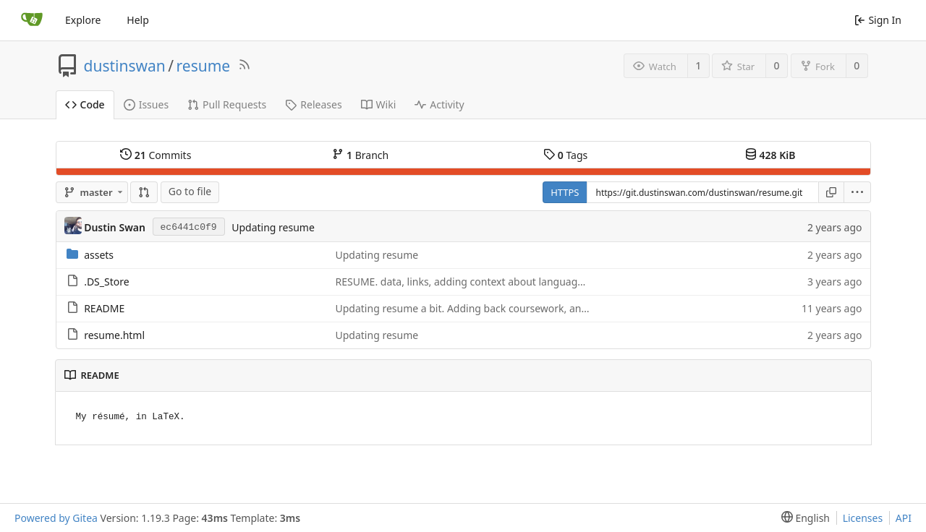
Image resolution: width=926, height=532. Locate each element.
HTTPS (565, 192)
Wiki (378, 104)
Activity (439, 104)
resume (204, 66)
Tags (565, 155)
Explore (83, 20)
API (904, 518)
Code (85, 104)
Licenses (863, 518)
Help (138, 20)
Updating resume (273, 227)
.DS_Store (106, 281)
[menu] (857, 192)
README (104, 308)
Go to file (190, 191)
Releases (313, 104)
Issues (146, 104)
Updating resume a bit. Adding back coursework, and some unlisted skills (509, 308)
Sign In (878, 20)
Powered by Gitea (56, 518)
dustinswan (125, 66)
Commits (155, 155)
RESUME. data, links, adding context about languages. (463, 281)
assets (99, 255)
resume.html (114, 335)
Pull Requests (226, 104)
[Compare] (144, 192)
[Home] (32, 20)
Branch (360, 155)
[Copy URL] (831, 192)
